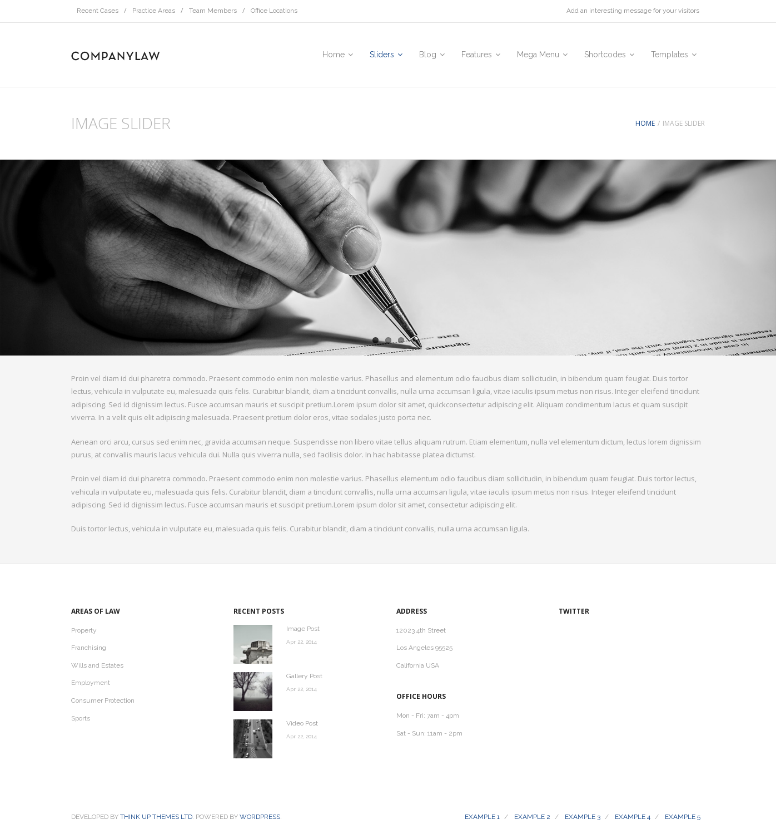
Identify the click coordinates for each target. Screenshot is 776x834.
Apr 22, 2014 (301, 642)
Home (645, 123)
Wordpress (260, 817)
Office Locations (274, 10)
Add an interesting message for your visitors (632, 10)
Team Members (213, 10)
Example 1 (482, 817)
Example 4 (632, 817)
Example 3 (582, 817)
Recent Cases (97, 10)
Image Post (303, 629)
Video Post (302, 723)
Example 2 (532, 817)
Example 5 (682, 817)
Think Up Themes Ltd (156, 817)
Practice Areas (153, 10)
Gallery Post (304, 676)
